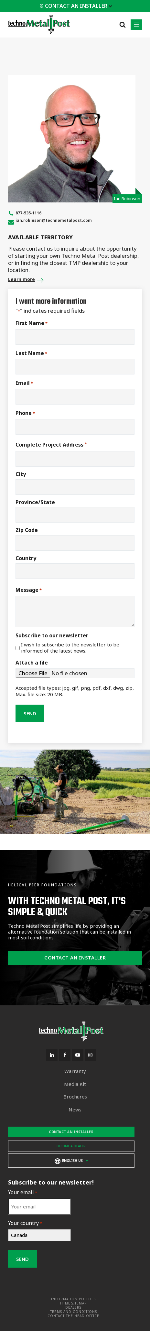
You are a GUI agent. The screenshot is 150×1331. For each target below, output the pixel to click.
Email (24, 383)
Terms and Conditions (73, 1312)
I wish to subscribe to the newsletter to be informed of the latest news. (70, 648)
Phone (25, 413)
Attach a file (32, 662)
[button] (136, 24)
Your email (22, 1192)
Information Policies (73, 1299)
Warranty (75, 1071)
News (75, 1110)
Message (29, 590)
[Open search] (122, 24)
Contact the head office (73, 1316)
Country (26, 558)
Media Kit (75, 1084)
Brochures (75, 1097)
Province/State (35, 502)
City (21, 474)
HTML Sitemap (73, 1303)
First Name (32, 323)
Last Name (31, 353)
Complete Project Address (51, 444)
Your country (25, 1223)
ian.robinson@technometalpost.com (54, 220)
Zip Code (27, 530)
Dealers (73, 1307)
